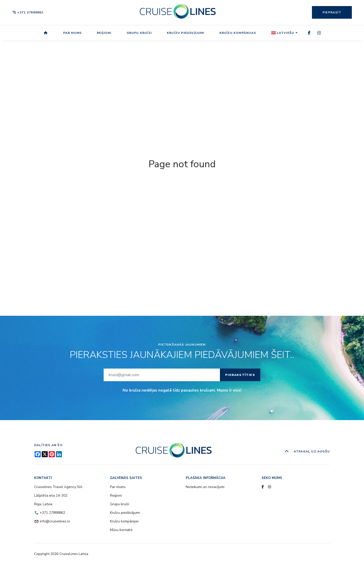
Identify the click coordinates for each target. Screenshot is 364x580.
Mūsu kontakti (121, 529)
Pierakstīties (240, 375)
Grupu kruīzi (139, 33)
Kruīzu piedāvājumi (185, 33)
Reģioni (104, 33)
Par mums (72, 33)
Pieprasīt (332, 12)
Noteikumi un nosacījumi (205, 487)
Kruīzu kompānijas (237, 33)
